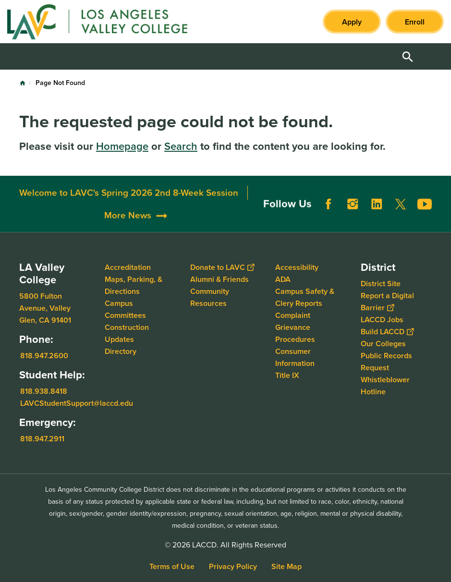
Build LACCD (387, 331)
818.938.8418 (43, 391)
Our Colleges (383, 343)
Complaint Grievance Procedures (295, 327)
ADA (283, 279)
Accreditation (128, 267)
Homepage (122, 146)
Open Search (408, 56)
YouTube (424, 222)
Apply (352, 21)
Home (22, 83)
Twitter (400, 222)
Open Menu (432, 56)
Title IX (287, 375)
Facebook (328, 222)
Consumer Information (295, 357)
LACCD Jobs (382, 319)
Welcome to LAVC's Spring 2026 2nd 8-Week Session (128, 211)
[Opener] (441, 222)
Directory (120, 351)
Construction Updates (127, 333)
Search (180, 146)
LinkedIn (376, 222)
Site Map (286, 566)
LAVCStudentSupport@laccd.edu (76, 403)
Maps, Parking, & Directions (133, 285)
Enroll (415, 21)
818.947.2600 (44, 355)
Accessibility (296, 267)
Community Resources (209, 297)
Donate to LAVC (222, 267)
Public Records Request (386, 361)
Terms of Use (172, 566)
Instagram (352, 222)
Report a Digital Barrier (387, 301)
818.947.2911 (42, 438)
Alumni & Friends (219, 279)
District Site (381, 283)
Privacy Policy (233, 566)
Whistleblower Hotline (385, 385)
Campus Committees (125, 309)
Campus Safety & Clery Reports (304, 297)
